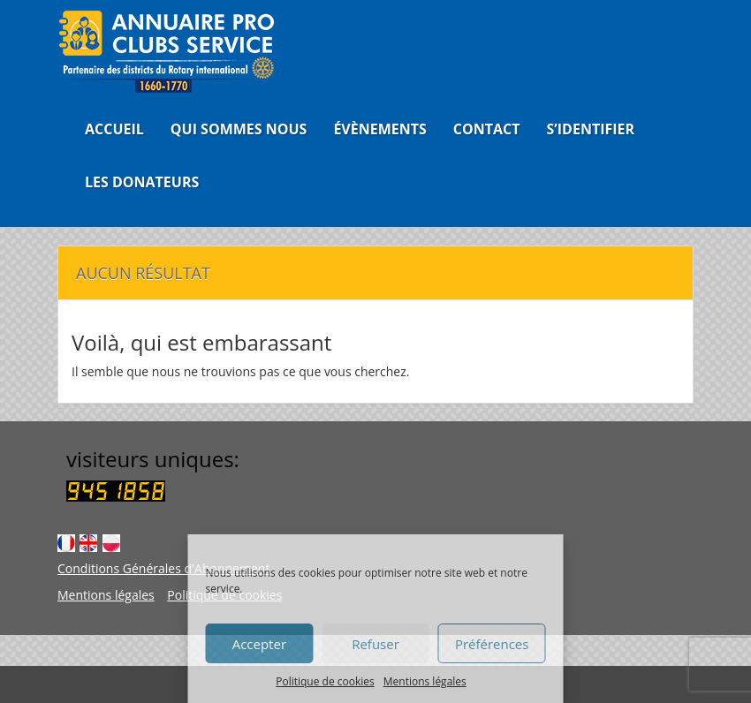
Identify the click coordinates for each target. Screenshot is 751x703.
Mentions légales (425, 681)
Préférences (492, 644)
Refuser (375, 644)
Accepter (259, 644)
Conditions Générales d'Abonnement (163, 568)
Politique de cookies (325, 681)
